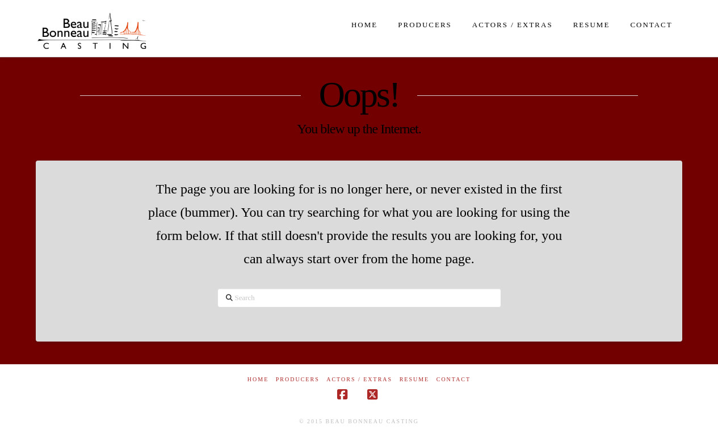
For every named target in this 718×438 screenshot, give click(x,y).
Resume (415, 379)
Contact (453, 379)
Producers (298, 379)
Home (257, 379)
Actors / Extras (359, 379)
